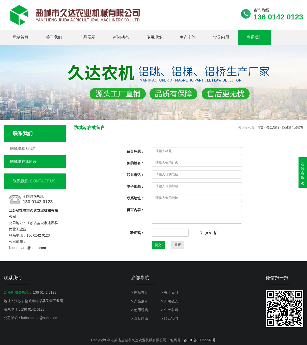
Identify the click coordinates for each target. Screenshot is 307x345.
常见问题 (221, 37)
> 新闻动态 (169, 301)
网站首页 (20, 37)
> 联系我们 (169, 319)
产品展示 (87, 37)
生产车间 (188, 37)
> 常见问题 (139, 319)
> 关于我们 (169, 292)
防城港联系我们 (23, 148)
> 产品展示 (139, 301)
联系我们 (255, 37)
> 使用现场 (139, 310)
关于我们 (54, 37)
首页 (260, 127)
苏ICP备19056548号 (200, 340)
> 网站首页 (139, 292)
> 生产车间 (169, 310)
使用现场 (154, 37)
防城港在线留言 (23, 161)
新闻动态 (121, 37)
